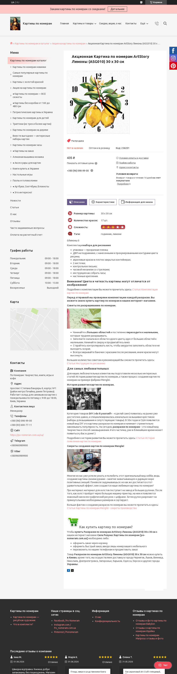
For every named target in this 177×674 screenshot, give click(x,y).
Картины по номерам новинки (29, 67)
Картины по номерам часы (27, 145)
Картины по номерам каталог (28, 60)
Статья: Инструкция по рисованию (86, 363)
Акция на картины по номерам (69, 43)
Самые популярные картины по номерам (30, 74)
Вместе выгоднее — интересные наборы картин (31, 137)
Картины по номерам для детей (31, 118)
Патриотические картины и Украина (33, 112)
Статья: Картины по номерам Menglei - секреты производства (102, 508)
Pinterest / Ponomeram (66, 632)
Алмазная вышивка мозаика (28, 157)
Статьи (14, 207)
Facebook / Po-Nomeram (67, 620)
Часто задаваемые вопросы (27, 227)
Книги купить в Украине (26, 168)
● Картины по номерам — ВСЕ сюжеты (29, 95)
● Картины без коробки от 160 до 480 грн (31, 105)
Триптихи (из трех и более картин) (32, 124)
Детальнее (117, 9)
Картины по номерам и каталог (32, 43)
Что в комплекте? (23, 624)
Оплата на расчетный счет (26, 234)
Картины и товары (83, 23)
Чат (162, 665)
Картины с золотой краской (28, 82)
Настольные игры (23, 174)
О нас (13, 214)
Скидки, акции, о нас (110, 23)
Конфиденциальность (107, 621)
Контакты (131, 23)
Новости (15, 200)
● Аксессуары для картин (27, 162)
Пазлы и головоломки (25, 180)
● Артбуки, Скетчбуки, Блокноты (31, 186)
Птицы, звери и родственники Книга (88, 672)
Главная (64, 23)
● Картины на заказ (23, 151)
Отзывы (15, 221)
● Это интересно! (22, 192)
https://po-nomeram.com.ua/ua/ (27, 435)
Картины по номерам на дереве (30, 130)
